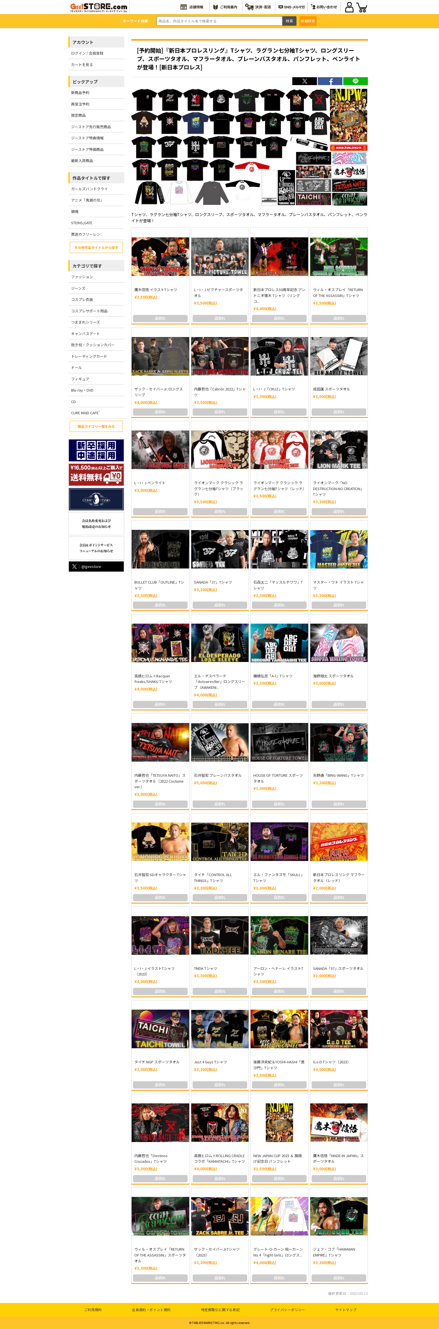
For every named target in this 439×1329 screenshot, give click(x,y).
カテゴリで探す (87, 266)
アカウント (83, 42)
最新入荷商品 (82, 160)
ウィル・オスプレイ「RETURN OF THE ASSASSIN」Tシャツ (338, 292)
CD (73, 401)
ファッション (82, 276)
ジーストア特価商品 (87, 149)
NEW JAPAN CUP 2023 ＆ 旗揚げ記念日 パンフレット (277, 1158)
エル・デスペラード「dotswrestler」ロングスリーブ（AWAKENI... (219, 681)
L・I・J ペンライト (149, 482)
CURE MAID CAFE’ (85, 412)
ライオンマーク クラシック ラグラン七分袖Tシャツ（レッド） (279, 485)
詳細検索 (308, 21)
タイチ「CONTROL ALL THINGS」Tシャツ (213, 877)
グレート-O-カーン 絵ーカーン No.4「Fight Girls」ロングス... (278, 1252)
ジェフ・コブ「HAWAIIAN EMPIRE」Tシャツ (334, 1252)
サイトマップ (346, 1309)
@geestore (86, 566)
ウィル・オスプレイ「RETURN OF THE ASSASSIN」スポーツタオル (160, 1255)
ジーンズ (78, 288)
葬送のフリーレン (85, 234)
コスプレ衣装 (82, 299)
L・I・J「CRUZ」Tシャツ (274, 389)
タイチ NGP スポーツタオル (157, 1061)
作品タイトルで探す (91, 178)
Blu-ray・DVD (82, 390)
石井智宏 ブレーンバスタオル (218, 775)
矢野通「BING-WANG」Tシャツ (338, 775)
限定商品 (78, 115)
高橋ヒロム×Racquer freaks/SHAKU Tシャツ (153, 678)
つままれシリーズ (85, 322)
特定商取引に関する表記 (220, 1309)
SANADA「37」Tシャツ (213, 582)
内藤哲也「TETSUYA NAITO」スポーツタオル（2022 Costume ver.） (160, 781)
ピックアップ (85, 82)
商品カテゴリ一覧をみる (96, 426)
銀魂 (74, 211)
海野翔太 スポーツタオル (333, 675)
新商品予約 (80, 92)
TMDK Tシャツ (205, 968)
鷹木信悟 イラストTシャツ (155, 289)
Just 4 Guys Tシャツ (210, 1061)
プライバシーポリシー (287, 1309)
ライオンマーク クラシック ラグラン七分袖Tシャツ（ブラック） (218, 488)
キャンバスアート (85, 333)
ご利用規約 (93, 1309)
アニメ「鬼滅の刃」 (87, 200)
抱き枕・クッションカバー (93, 344)
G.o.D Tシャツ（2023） (332, 1061)
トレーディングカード (89, 356)
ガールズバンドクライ (89, 188)
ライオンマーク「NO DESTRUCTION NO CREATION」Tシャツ (338, 488)
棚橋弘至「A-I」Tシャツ (273, 675)
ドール (76, 367)
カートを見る (82, 64)
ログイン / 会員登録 (87, 53)
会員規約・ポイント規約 (151, 1309)
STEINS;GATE (81, 222)
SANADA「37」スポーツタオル (338, 968)
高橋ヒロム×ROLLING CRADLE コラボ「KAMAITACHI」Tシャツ (219, 1158)
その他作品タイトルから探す (96, 247)
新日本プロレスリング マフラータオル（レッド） (339, 877)
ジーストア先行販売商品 (91, 126)
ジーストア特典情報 (87, 138)
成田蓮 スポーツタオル (331, 389)
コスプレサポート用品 (89, 310)
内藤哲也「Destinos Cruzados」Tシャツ (151, 1158)
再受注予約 (80, 104)
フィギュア (80, 379)
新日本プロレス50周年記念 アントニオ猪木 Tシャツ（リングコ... (279, 295)
